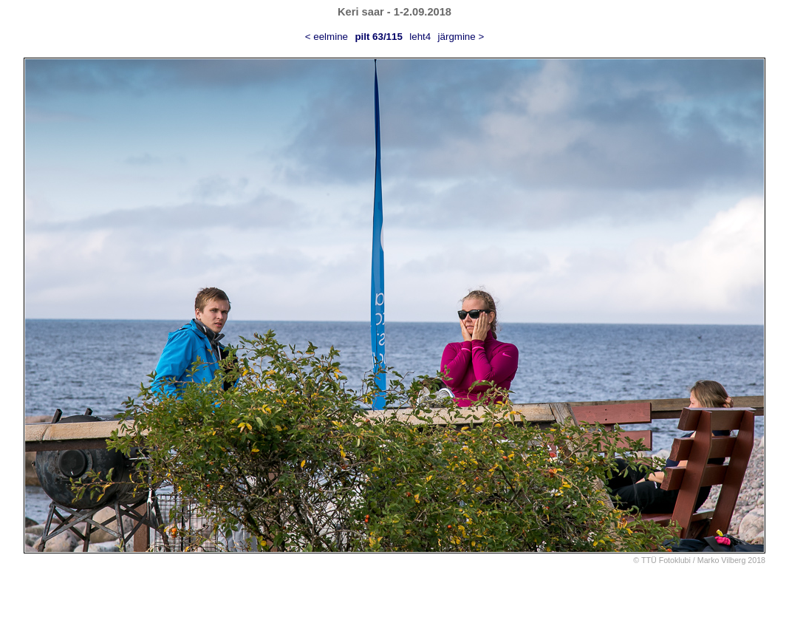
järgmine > (461, 36)
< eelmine (326, 36)
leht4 (420, 36)
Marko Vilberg (721, 560)
